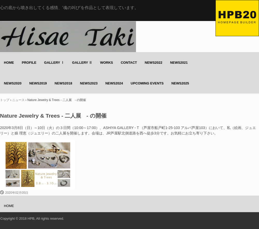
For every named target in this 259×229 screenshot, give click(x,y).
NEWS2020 (12, 83)
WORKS (106, 63)
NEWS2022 (153, 63)
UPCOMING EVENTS (147, 83)
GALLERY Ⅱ (82, 63)
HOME (9, 63)
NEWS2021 (179, 63)
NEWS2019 (38, 83)
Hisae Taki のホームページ (237, 18)
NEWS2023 (89, 83)
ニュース (18, 100)
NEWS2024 (114, 83)
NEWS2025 (180, 83)
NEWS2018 (63, 83)
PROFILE (29, 63)
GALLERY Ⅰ (54, 63)
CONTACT (129, 63)
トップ (4, 100)
